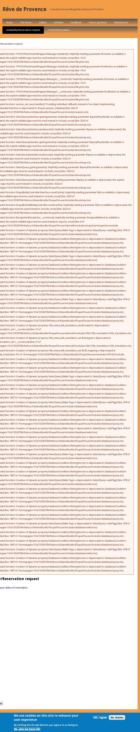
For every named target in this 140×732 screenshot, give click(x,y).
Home (9, 22)
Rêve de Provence (24, 9)
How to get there (98, 22)
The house (25, 22)
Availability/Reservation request (23, 30)
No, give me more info (27, 728)
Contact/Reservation (58, 30)
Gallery (42, 22)
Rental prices (121, 22)
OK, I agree (100, 717)
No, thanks (116, 717)
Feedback (76, 22)
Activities (58, 22)
